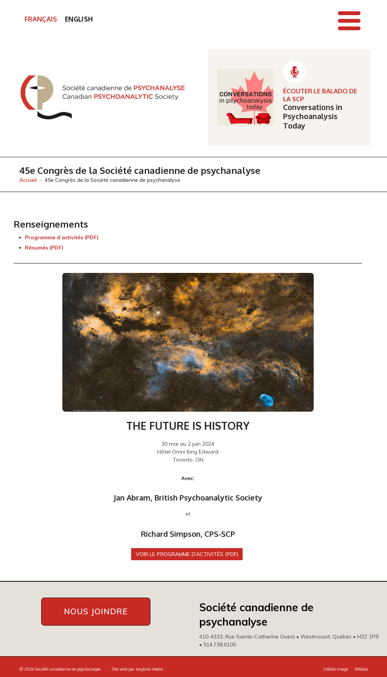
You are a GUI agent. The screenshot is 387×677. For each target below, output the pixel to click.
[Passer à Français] (41, 19)
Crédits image (335, 669)
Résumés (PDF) (44, 247)
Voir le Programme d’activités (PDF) (187, 554)
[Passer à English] (79, 19)
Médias (361, 669)
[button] (349, 20)
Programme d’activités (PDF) (62, 237)
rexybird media (149, 669)
